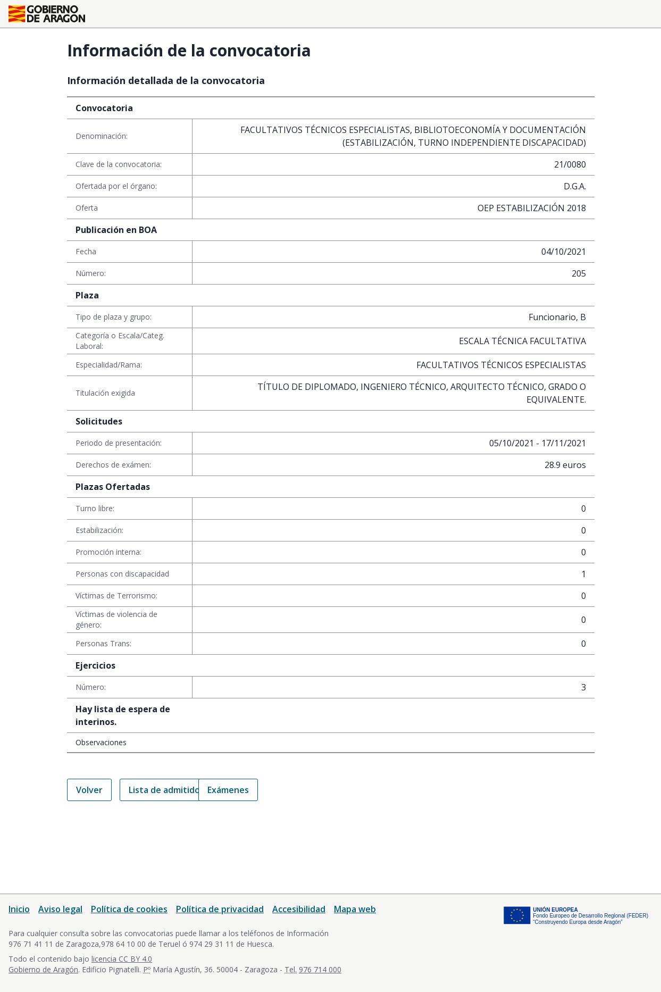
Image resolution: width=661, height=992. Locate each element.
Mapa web (355, 909)
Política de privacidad (220, 909)
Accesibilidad (298, 909)
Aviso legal (60, 909)
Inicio (19, 909)
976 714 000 (320, 969)
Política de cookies (129, 909)
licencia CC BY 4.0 (121, 959)
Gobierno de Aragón (43, 969)
